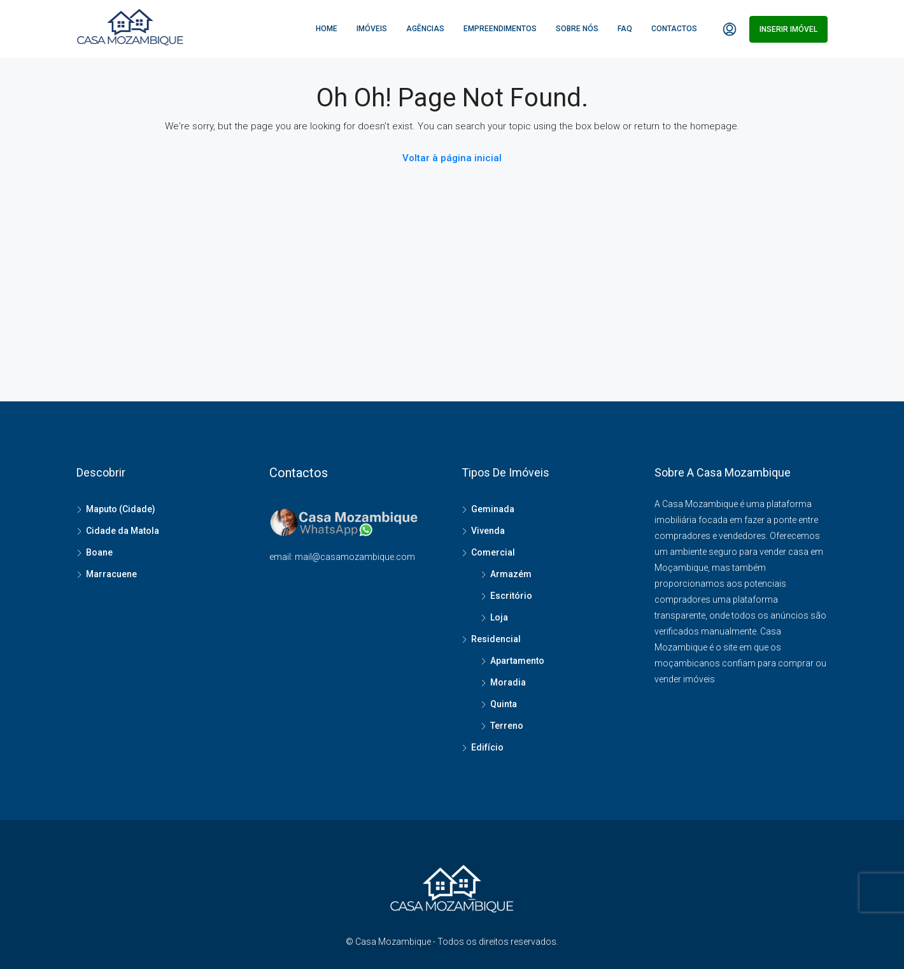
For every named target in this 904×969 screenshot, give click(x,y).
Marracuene (111, 574)
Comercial (493, 552)
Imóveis (372, 28)
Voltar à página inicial (452, 158)
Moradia (508, 682)
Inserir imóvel (788, 29)
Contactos (674, 28)
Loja (499, 617)
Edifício (487, 747)
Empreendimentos (500, 28)
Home (326, 28)
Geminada (492, 509)
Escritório (511, 596)
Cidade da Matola (122, 531)
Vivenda (488, 531)
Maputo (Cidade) (120, 509)
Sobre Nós (577, 28)
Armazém (511, 574)
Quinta (503, 704)
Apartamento (517, 661)
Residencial (496, 639)
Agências (425, 28)
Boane (99, 552)
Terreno (506, 726)
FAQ (625, 28)
